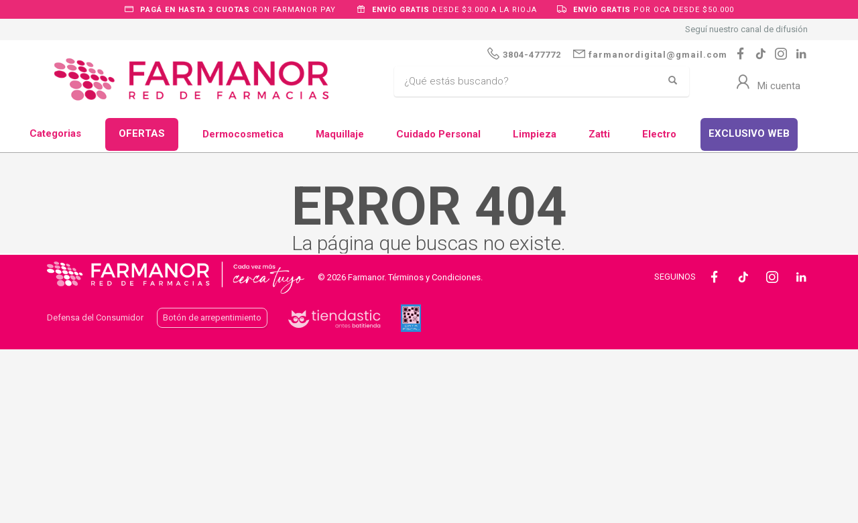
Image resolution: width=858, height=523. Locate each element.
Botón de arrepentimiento (212, 317)
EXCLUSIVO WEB (749, 133)
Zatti (599, 134)
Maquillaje (340, 134)
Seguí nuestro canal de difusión (746, 29)
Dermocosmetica (243, 134)
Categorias (55, 133)
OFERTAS (142, 133)
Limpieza (534, 134)
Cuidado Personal (438, 134)
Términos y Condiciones (434, 277)
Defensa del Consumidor (95, 317)
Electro (659, 134)
